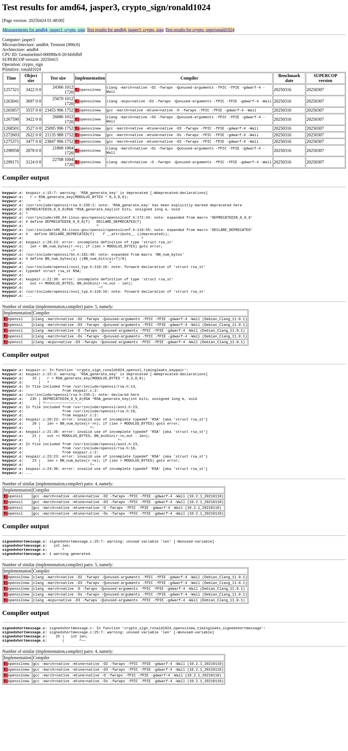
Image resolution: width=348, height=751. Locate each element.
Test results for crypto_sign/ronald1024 (199, 29)
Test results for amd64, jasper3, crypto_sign (125, 29)
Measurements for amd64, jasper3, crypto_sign (43, 29)
